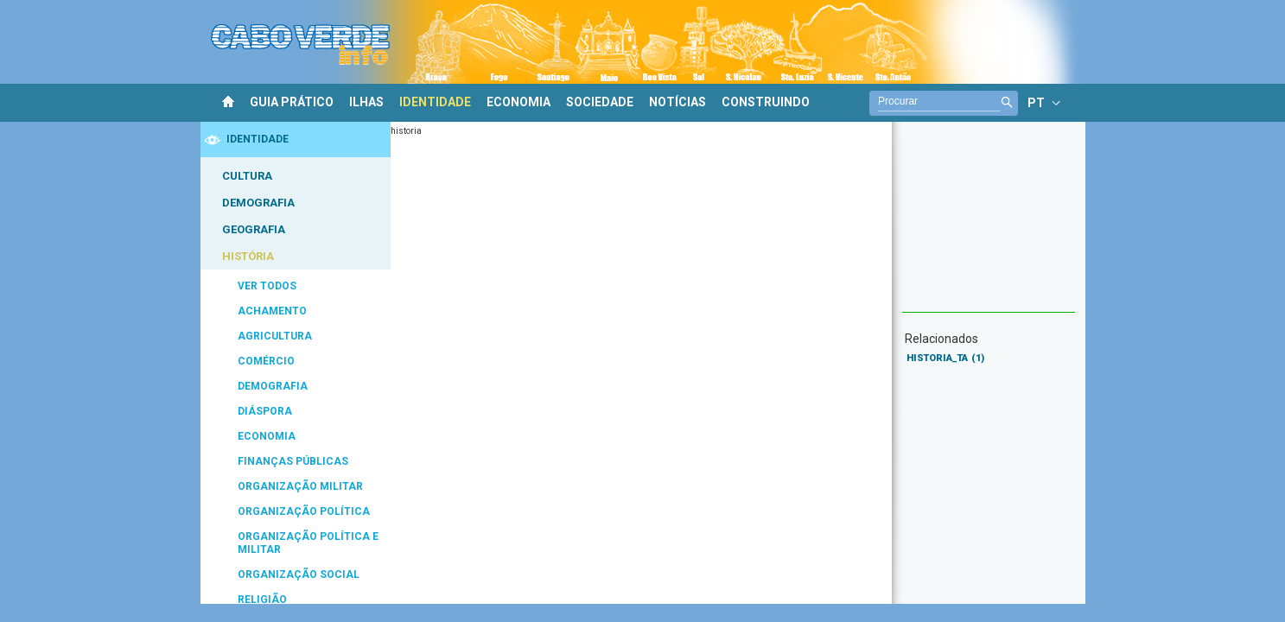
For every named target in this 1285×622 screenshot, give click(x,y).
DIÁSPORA (265, 411)
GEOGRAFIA (253, 229)
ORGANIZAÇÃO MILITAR (300, 486)
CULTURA (247, 175)
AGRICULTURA (275, 336)
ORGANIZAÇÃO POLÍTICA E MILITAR (308, 542)
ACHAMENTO (272, 311)
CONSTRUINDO (766, 102)
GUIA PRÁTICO (292, 102)
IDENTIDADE (435, 102)
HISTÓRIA (248, 256)
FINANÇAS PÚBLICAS (293, 461)
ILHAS (366, 102)
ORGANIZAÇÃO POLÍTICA (304, 511)
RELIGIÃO (262, 599)
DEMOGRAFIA (258, 202)
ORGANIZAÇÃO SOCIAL (298, 574)
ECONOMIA (518, 102)
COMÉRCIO (266, 361)
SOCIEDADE (599, 102)
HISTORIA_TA (945, 358)
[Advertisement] (988, 225)
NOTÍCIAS (677, 102)
